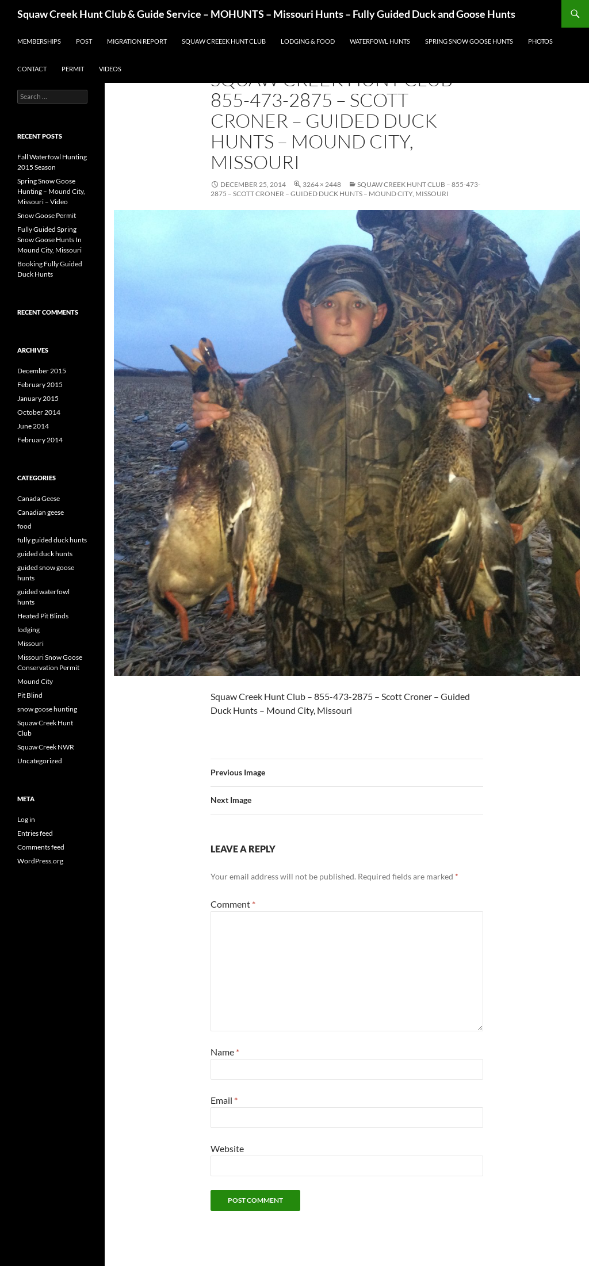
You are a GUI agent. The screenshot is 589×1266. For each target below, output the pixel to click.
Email (224, 1100)
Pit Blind (30, 695)
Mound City (35, 681)
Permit (73, 68)
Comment (233, 903)
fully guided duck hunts (52, 540)
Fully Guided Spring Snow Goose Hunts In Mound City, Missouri (49, 239)
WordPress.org (40, 860)
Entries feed (35, 833)
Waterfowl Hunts (380, 41)
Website (227, 1148)
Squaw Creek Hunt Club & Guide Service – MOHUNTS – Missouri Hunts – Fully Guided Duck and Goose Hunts (266, 13)
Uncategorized (39, 760)
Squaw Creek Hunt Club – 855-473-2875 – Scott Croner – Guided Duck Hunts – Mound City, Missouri (345, 189)
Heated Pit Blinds (42, 615)
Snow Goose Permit (46, 215)
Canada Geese (38, 498)
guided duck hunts (44, 553)
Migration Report (137, 41)
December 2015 (41, 370)
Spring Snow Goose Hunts (469, 41)
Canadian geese (40, 512)
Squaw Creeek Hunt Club (224, 41)
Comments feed (40, 847)
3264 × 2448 (322, 184)
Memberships (39, 41)
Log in (26, 819)
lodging (28, 629)
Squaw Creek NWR (45, 747)
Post (84, 41)
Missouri (30, 643)
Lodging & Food (308, 41)
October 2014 (38, 412)
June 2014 (33, 426)
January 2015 (38, 398)
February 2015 (40, 384)
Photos (540, 41)
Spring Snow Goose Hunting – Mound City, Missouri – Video (51, 191)
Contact (32, 68)
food (24, 526)
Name (225, 1051)
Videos (110, 68)
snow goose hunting (47, 709)
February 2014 (40, 439)
